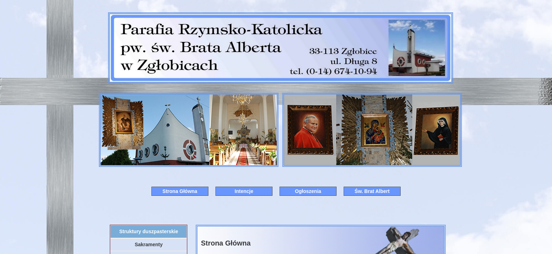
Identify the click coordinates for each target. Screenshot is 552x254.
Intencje (244, 191)
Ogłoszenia (308, 191)
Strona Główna (180, 191)
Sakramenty (149, 244)
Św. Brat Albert (372, 191)
